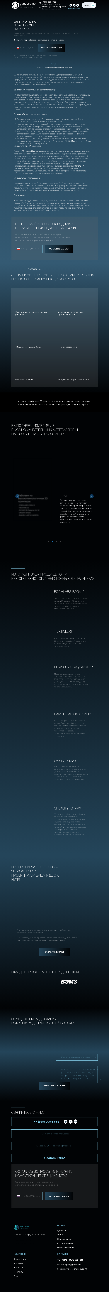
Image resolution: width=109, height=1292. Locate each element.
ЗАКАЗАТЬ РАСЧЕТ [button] (54, 952)
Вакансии (18, 1267)
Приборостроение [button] (68, 347)
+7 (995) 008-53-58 (34, 57)
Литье (60, 1235)
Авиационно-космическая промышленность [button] (70, 313)
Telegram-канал (54, 1158)
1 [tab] (49, 542)
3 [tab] (57, 542)
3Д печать (62, 1230)
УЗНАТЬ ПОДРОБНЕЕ (54, 1085)
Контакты (18, 1272)
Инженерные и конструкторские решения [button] (31, 313)
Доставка (18, 1263)
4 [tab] (61, 542)
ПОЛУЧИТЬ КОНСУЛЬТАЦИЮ (51, 48)
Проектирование (65, 1248)
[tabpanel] (76, 494)
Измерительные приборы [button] (28, 347)
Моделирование (65, 1243)
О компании (20, 1259)
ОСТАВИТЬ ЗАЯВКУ (59, 249)
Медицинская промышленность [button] (73, 379)
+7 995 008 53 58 (49, 2)
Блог (16, 1276)
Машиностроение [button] (24, 379)
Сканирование (64, 1239)
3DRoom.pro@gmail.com (54, 1133)
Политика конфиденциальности (29, 1235)
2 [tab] (53, 542)
